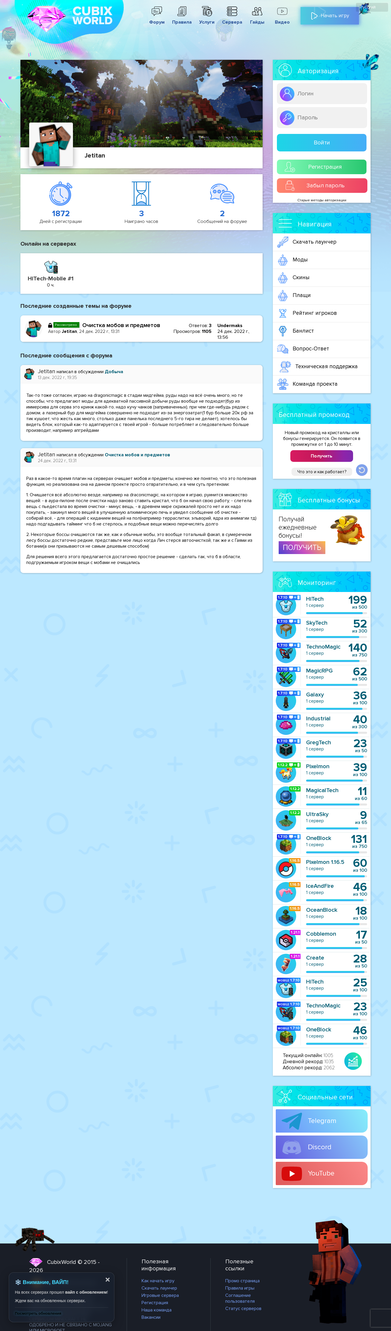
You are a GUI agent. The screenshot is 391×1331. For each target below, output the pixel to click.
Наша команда (157, 1310)
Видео (282, 19)
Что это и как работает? (321, 471)
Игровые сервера (160, 1295)
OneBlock (318, 838)
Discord (306, 1147)
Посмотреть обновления (38, 1313)
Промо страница (242, 1281)
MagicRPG (319, 670)
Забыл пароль (315, 186)
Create (315, 957)
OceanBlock (321, 909)
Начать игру (330, 13)
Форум (156, 19)
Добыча (114, 372)
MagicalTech (322, 790)
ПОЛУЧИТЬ (302, 547)
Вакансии (151, 1317)
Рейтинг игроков (307, 313)
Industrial (318, 718)
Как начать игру (158, 1281)
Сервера (232, 19)
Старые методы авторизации (321, 200)
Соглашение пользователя (240, 1298)
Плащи (294, 295)
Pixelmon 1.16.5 (325, 862)
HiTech (315, 598)
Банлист (295, 331)
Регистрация (313, 167)
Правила (181, 19)
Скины (293, 277)
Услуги (206, 19)
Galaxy (315, 694)
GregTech (318, 742)
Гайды (257, 19)
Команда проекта (307, 384)
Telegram (309, 1121)
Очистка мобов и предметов (121, 325)
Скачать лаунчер (306, 242)
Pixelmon (317, 766)
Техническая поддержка (319, 366)
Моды (292, 259)
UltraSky (317, 814)
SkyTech (316, 622)
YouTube (308, 1174)
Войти (322, 142)
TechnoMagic (323, 646)
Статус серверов (243, 1308)
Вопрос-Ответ (303, 348)
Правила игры (239, 1288)
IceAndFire (320, 886)
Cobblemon (321, 933)
